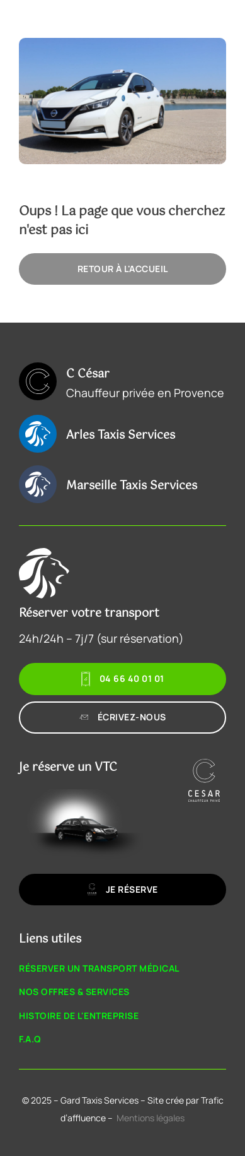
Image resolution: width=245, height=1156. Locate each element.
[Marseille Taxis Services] (38, 484)
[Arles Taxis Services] (38, 434)
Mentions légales (151, 1118)
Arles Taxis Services (120, 435)
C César (88, 374)
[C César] (38, 381)
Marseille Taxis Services (131, 486)
